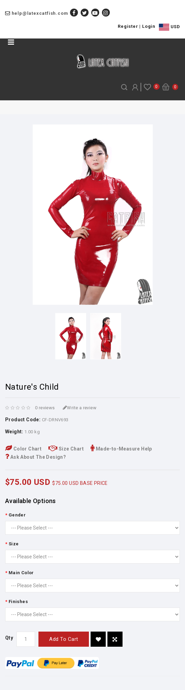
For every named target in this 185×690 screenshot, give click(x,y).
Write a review (79, 407)
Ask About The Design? (35, 457)
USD (169, 27)
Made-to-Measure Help (121, 449)
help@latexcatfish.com (40, 13)
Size (14, 543)
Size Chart (66, 449)
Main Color (21, 572)
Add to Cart (63, 639)
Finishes (18, 601)
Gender (17, 515)
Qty (9, 638)
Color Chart (23, 449)
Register (128, 26)
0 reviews (45, 407)
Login (148, 26)
